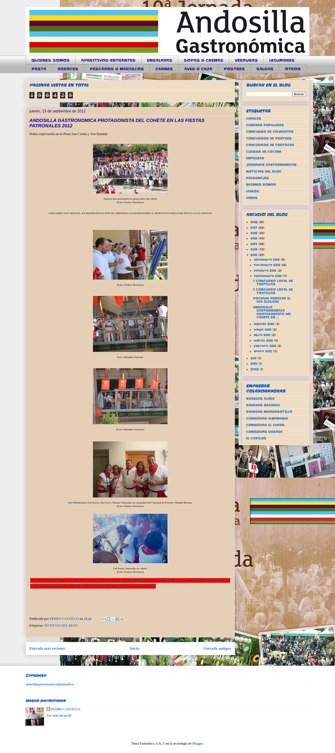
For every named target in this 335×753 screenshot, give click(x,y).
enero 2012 (263, 351)
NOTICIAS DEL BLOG (61, 625)
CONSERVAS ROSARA (264, 432)
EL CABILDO (256, 438)
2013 (254, 249)
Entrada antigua (217, 648)
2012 (254, 255)
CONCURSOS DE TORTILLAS (270, 145)
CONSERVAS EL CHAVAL (265, 425)
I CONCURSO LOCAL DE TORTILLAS (273, 282)
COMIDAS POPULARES (265, 125)
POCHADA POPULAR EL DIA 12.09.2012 (272, 300)
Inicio (134, 648)
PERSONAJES (257, 178)
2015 (254, 238)
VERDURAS (246, 60)
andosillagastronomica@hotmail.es (49, 684)
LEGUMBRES (282, 60)
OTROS (293, 68)
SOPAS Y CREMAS (203, 60)
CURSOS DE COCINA (263, 152)
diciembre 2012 (267, 260)
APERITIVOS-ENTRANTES (108, 60)
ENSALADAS (159, 60)
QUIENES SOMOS (50, 60)
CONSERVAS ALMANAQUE (267, 418)
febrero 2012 (265, 346)
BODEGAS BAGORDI (263, 405)
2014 (254, 244)
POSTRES (234, 68)
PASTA (38, 68)
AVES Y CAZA (198, 68)
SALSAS (264, 68)
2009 (255, 369)
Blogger (197, 743)
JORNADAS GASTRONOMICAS (271, 165)
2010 (254, 364)
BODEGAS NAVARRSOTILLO (269, 412)
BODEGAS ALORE (260, 399)
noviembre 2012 (267, 265)
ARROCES (68, 68)
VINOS (251, 198)
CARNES (164, 68)
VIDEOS (252, 191)
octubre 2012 (265, 271)
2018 (254, 222)
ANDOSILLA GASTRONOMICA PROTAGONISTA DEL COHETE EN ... (272, 312)
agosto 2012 (264, 324)
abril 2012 (262, 335)
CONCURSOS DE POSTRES (269, 138)
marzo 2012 (264, 341)
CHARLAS (253, 119)
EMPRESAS (255, 158)
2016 (254, 233)
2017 (254, 228)
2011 (253, 358)
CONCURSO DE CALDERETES (270, 132)
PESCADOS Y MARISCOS (117, 68)
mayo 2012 (263, 330)
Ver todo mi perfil (59, 715)
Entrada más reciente (47, 648)
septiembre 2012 (268, 276)
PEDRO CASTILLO (65, 709)
